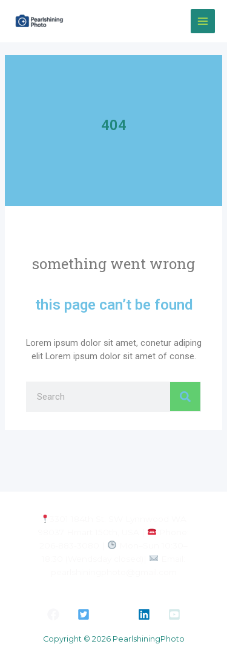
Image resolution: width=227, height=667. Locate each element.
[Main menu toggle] (203, 21)
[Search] (185, 396)
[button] (53, 614)
